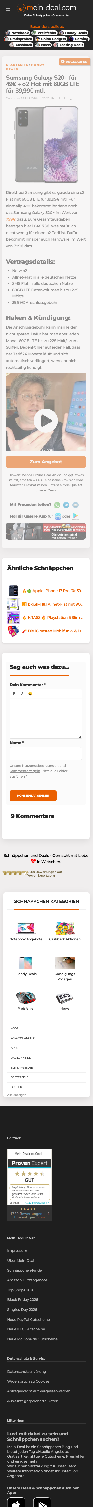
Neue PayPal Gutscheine (28, 1319)
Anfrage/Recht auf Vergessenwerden (38, 1391)
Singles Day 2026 (22, 1309)
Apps (14, 1048)
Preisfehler (75, 1456)
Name (17, 742)
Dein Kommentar (28, 684)
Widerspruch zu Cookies (28, 1381)
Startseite (17, 65)
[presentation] (14, 693)
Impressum (17, 1250)
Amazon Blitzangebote (27, 1280)
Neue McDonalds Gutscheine (32, 1339)
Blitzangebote (22, 1067)
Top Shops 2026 (20, 1290)
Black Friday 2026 (22, 1299)
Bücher (16, 1087)
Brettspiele (19, 1077)
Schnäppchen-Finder (25, 1270)
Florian (10, 98)
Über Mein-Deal (20, 1260)
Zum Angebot (46, 462)
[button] (14, 693)
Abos (14, 1028)
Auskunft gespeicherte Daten (32, 1401)
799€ (11, 219)
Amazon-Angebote (24, 1038)
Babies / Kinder (21, 1057)
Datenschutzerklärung (26, 1371)
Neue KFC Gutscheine (26, 1329)
